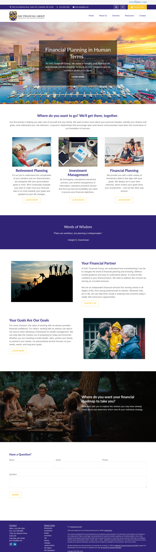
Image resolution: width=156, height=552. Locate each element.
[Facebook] (122, 7)
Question (13, 474)
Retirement (48, 528)
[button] (91, 16)
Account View (137, 7)
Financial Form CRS (76, 526)
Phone (105, 460)
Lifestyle (47, 543)
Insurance (47, 536)
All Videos (47, 548)
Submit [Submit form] (15, 495)
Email (58, 460)
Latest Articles (49, 545)
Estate (46, 533)
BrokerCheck (108, 530)
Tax (45, 538)
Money (46, 540)
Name (11, 460)
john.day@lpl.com (81, 7)
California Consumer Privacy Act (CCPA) (126, 545)
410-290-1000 (63, 7)
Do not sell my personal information (111, 547)
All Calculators (49, 550)
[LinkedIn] (116, 7)
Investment (48, 531)
